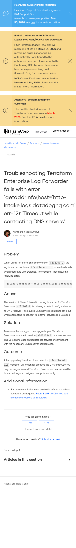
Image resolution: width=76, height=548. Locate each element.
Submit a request (50, 436)
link (33, 22)
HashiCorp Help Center (15, 143)
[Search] (38, 154)
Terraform (34, 143)
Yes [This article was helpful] (30, 420)
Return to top (12, 446)
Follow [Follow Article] (10, 241)
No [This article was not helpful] (48, 420)
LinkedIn (20, 73)
